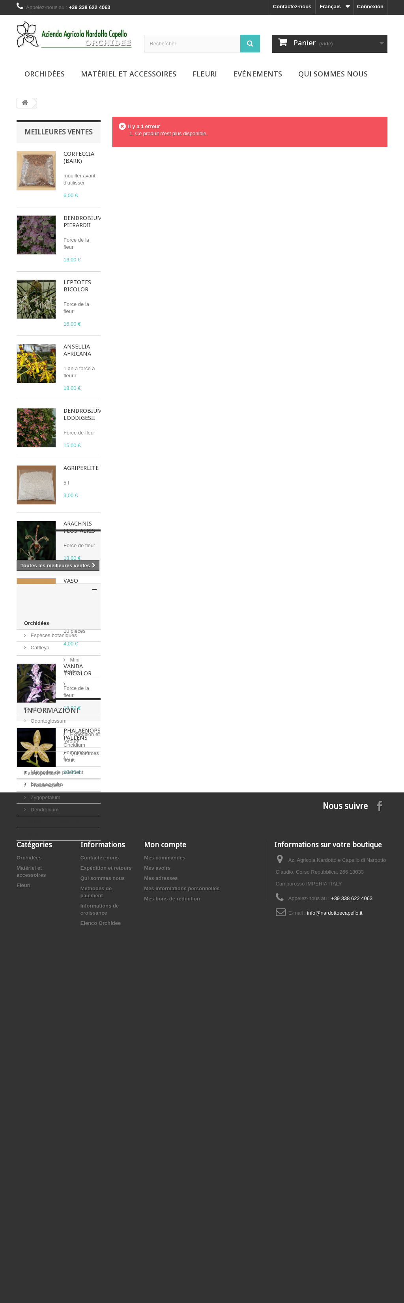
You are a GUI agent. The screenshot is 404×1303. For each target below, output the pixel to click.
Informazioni (51, 1028)
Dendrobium (43, 974)
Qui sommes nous (333, 73)
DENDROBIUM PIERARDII (83, 221)
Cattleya (39, 876)
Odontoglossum (48, 912)
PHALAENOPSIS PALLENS (85, 734)
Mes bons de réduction (172, 1229)
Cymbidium (42, 900)
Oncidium (40, 925)
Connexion (370, 6)
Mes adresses (161, 1208)
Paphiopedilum (47, 937)
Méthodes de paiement (56, 1073)
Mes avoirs (157, 1198)
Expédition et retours (54, 1049)
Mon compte (165, 1175)
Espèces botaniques (53, 864)
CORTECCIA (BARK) (79, 157)
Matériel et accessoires (128, 73)
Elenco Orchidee (100, 1253)
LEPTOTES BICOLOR (77, 286)
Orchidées (44, 73)
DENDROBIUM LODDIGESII (83, 414)
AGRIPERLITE (81, 468)
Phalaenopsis (45, 949)
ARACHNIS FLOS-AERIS (79, 527)
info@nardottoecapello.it (334, 1243)
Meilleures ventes (58, 132)
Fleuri (205, 73)
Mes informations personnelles (181, 1218)
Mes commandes (164, 1188)
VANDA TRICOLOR (78, 670)
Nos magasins (47, 1085)
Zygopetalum (44, 961)
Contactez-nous (292, 6)
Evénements (257, 73)
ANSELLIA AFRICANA (77, 350)
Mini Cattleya (44, 888)
